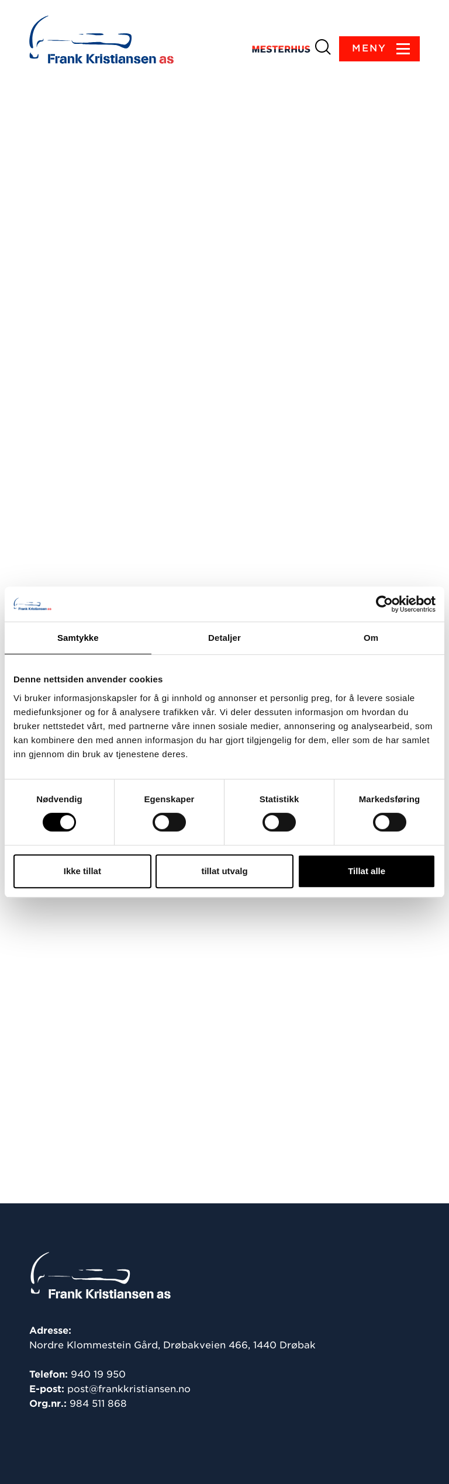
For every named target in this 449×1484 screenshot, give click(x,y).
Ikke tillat (82, 871)
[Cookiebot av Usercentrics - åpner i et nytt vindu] (384, 604)
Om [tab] (371, 638)
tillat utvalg (224, 871)
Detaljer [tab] (224, 638)
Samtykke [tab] (78, 638)
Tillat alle (366, 871)
